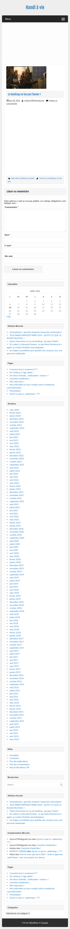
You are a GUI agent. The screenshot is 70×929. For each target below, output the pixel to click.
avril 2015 (14, 736)
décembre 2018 (17, 602)
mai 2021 (14, 513)
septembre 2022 (17, 464)
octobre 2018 (16, 608)
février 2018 (15, 632)
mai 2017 (14, 660)
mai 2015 (14, 733)
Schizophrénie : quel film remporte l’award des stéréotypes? (36, 332)
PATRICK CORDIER (18, 851)
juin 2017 (14, 657)
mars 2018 (14, 629)
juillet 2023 (15, 434)
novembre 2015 (17, 715)
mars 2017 (14, 666)
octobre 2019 (16, 571)
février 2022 (15, 486)
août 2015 (14, 724)
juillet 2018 (15, 617)
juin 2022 (14, 474)
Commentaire (11, 207)
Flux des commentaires (20, 764)
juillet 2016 (15, 690)
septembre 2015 (17, 721)
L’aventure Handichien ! (20, 378)
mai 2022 (14, 477)
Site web (9, 256)
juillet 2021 (15, 507)
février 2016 (15, 706)
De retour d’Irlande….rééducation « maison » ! (29, 375)
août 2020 (14, 541)
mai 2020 (14, 550)
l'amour (42, 178)
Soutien (31, 178)
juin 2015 (14, 730)
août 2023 (14, 431)
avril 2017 (14, 663)
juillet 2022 (15, 471)
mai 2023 (14, 440)
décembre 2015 (17, 712)
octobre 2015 (16, 718)
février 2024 (15, 412)
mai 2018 (14, 623)
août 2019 (14, 577)
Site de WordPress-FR (19, 767)
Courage (44, 923)
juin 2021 (14, 510)
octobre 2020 (16, 535)
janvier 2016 (15, 709)
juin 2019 (14, 583)
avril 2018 (14, 626)
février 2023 (15, 449)
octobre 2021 (16, 498)
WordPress (33, 923)
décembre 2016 (17, 675)
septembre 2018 (17, 611)
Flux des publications (19, 761)
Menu (8, 19)
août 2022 (14, 468)
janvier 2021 (15, 525)
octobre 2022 (16, 461)
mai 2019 (14, 587)
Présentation (15, 391)
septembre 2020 (17, 538)
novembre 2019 (17, 568)
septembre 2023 (17, 428)
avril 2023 (14, 443)
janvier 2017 (15, 672)
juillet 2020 (15, 544)
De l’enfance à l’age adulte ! (21, 372)
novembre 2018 (17, 605)
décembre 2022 (17, 455)
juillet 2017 (15, 654)
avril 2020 (14, 553)
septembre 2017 (17, 648)
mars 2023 (14, 446)
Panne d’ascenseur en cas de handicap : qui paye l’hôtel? (34, 341)
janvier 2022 (15, 489)
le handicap (51, 178)
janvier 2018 (15, 635)
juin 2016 (14, 693)
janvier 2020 (15, 562)
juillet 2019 (15, 580)
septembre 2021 (17, 501)
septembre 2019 (17, 574)
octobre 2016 (16, 681)
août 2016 (14, 687)
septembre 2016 (17, 684)
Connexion (14, 758)
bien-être (15, 178)
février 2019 (15, 596)
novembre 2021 (17, 495)
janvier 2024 (15, 416)
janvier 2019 (15, 599)
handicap (23, 178)
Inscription (14, 755)
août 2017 (14, 651)
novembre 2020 (17, 531)
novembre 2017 (17, 641)
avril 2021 (14, 516)
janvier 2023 (15, 452)
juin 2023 (14, 437)
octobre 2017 (16, 644)
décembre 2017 (17, 638)
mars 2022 (14, 483)
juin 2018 (14, 620)
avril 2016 (14, 699)
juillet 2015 (15, 727)
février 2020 (15, 559)
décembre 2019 (17, 565)
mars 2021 (14, 519)
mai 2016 (14, 696)
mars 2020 (14, 556)
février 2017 (15, 669)
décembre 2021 (17, 492)
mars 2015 (14, 739)
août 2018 (14, 614)
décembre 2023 (17, 419)
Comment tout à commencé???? (24, 369)
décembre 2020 (17, 529)
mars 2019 (14, 593)
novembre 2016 (17, 678)
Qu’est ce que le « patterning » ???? (25, 394)
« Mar (8, 316)
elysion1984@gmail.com (34, 100)
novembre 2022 (17, 458)
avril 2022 (14, 480)
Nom (8, 235)
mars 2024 (14, 410)
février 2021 (15, 522)
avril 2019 (14, 590)
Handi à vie (35, 7)
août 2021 (14, 504)
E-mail (8, 246)
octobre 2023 (16, 425)
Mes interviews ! (17, 381)
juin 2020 (14, 547)
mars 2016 (14, 702)
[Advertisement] (35, 44)
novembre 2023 (17, 422)
